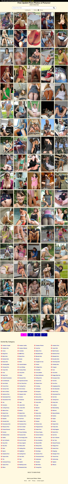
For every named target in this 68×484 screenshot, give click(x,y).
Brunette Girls (56, 359)
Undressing (55, 459)
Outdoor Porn (22, 421)
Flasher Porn (39, 383)
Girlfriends (38, 388)
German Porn (6, 388)
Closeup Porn (6, 367)
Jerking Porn (56, 399)
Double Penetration (7, 378)
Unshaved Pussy (6, 461)
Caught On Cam (39, 361)
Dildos (20, 375)
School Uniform (39, 434)
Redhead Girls (6, 434)
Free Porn (55, 383)
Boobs (20, 359)
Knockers (5, 405)
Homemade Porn (6, 397)
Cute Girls (55, 372)
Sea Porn (55, 434)
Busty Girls (5, 361)
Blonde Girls (39, 356)
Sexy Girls (5, 443)
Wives (4, 467)
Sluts (4, 448)
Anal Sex (38, 348)
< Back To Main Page (34, 4)
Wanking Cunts (22, 464)
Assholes (21, 350)
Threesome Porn (40, 456)
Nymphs (5, 418)
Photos (40, 10)
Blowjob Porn (56, 356)
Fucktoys (38, 386)
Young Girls (38, 467)
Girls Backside (56, 388)
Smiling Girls (22, 448)
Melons (21, 410)
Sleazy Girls (39, 445)
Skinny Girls (22, 445)
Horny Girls (38, 397)
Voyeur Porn (5, 464)
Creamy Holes (22, 369)
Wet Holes (38, 464)
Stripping (55, 451)
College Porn (39, 367)
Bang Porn (5, 353)
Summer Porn (39, 453)
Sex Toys (55, 440)
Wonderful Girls (23, 467)
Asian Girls (55, 348)
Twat (20, 459)
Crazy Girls (5, 369)
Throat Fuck (55, 456)
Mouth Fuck (5, 413)
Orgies (54, 418)
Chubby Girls (56, 364)
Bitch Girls (5, 356)
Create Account (25, 0)
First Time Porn (23, 383)
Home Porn (38, 394)
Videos (34, 10)
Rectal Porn (55, 432)
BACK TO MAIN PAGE (34, 472)
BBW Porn (21, 353)
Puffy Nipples (56, 429)
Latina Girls (22, 405)
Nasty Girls (38, 413)
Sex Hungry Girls (23, 437)
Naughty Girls (6, 415)
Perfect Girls (39, 424)
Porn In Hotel (22, 426)
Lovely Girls (22, 407)
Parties (54, 421)
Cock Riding (22, 367)
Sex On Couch (22, 440)
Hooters (21, 397)
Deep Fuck (5, 375)
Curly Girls (21, 372)
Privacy (33, 480)
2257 (29, 480)
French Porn (5, 386)
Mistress (55, 410)
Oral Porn (21, 418)
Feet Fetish (5, 383)
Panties (37, 421)
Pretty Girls (55, 426)
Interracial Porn (39, 399)
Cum (54, 369)
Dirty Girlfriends (39, 375)
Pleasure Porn (6, 426)
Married (37, 407)
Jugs (20, 402)
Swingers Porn (56, 453)
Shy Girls (5, 445)
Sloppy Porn (55, 445)
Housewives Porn (7, 399)
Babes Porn (38, 350)
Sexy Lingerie (22, 443)
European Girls (56, 378)
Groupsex (38, 391)
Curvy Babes (39, 372)
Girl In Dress (22, 388)
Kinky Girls (55, 402)
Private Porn (22, 429)
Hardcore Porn (6, 394)
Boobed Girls (6, 359)
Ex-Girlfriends (6, 380)
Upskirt (21, 461)
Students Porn (6, 453)
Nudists (54, 415)
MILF (37, 410)
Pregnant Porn (39, 426)
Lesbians (55, 405)
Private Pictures (6, 429)
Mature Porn (5, 410)
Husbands (21, 399)
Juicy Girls (38, 402)
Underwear (38, 459)
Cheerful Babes (23, 364)
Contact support (40, 480)
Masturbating (56, 407)
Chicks (37, 364)
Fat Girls (55, 380)
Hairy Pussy (55, 391)
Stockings (38, 451)
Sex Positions (39, 440)
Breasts (38, 359)
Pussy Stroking (22, 432)
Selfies (4, 437)
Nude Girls (38, 415)
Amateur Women (23, 348)
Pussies (4, 432)
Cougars (55, 367)
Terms (25, 480)
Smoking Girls (39, 448)
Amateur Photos (40, 345)
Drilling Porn (39, 378)
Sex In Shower (56, 437)
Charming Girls (56, 361)
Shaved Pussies (56, 443)
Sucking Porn (22, 453)
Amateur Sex (6, 348)
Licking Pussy (6, 407)
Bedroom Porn (56, 353)
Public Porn (38, 429)
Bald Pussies (56, 350)
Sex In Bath (38, 437)
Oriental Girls (6, 421)
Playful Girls (55, 424)
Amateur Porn (56, 345)
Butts (20, 361)
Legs (37, 405)
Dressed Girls (22, 378)
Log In (32, 0)
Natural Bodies (56, 413)
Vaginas (54, 461)
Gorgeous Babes (23, 391)
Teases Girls (5, 456)
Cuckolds (38, 369)
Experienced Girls (23, 380)
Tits (3, 459)
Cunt (4, 372)
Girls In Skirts (6, 391)
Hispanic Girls (22, 394)
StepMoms (21, 451)
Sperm (4, 451)
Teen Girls (21, 456)
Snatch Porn (55, 448)
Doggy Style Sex (56, 375)
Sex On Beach (6, 440)
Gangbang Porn (56, 386)
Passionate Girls (6, 424)
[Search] (34, 7)
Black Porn (21, 356)
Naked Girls (22, 413)
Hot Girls (55, 397)
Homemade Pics (56, 394)
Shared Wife (39, 443)
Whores (54, 464)
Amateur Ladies (23, 345)
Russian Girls (22, 434)
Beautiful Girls (39, 353)
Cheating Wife (6, 364)
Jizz (3, 402)
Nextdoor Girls (22, 415)
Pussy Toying (39, 432)
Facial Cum (38, 380)
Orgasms (38, 418)
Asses (4, 350)
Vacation (38, 461)
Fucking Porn (22, 386)
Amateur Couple (6, 345)
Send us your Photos (32, 478)
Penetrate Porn (22, 424)
